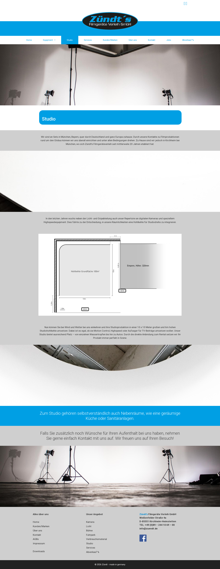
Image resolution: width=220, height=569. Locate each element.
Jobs (168, 40)
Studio (70, 40)
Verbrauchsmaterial (96, 539)
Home (29, 40)
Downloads (39, 551)
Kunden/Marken (110, 40)
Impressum (39, 543)
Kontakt (151, 40)
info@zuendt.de (148, 528)
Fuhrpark (90, 534)
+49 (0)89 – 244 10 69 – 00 (160, 524)
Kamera (90, 522)
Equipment (52, 40)
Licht (88, 526)
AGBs (36, 539)
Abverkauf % (188, 40)
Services (88, 40)
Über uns (133, 40)
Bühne (89, 530)
